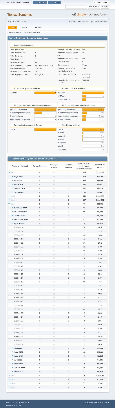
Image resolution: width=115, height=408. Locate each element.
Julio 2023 (18, 348)
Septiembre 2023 (21, 220)
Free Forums (17, 405)
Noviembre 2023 (20, 212)
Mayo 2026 (18, 177)
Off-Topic (61, 96)
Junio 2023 (18, 352)
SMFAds (8, 405)
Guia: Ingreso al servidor (20, 119)
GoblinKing (62, 136)
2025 (13, 196)
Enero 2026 (18, 192)
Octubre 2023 (19, 216)
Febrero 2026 (19, 188)
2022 (13, 375)
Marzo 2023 (18, 364)
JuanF (60, 146)
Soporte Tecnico (64, 99)
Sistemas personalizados (20, 113)
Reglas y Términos (95, 402)
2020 (13, 383)
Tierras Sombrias (19, 14)
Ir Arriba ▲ (105, 402)
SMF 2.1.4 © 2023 (12, 402)
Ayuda (86, 402)
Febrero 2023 (19, 368)
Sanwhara (62, 149)
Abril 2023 (18, 360)
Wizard (84, 65)
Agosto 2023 (19, 223)
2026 (13, 173)
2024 (13, 200)
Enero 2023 (18, 372)
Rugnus (61, 139)
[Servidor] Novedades (19, 109)
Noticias (61, 93)
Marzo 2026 (18, 184)
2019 (13, 387)
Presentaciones (16, 116)
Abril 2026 (18, 181)
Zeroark (13, 93)
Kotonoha (62, 143)
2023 (13, 204)
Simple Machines (23, 402)
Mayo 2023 (18, 356)
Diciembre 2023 (20, 208)
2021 (13, 379)
